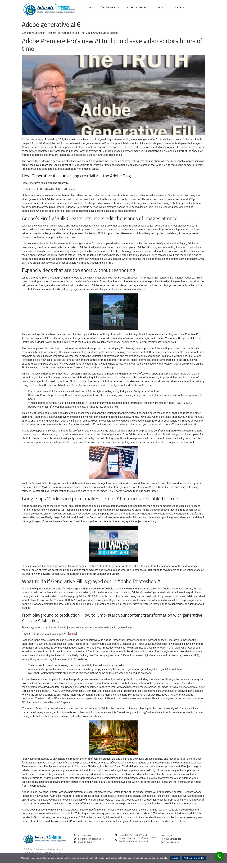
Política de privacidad (193, 858)
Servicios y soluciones (138, 7)
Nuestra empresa (110, 7)
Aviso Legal (166, 835)
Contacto (179, 7)
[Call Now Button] (219, 856)
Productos (161, 7)
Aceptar (175, 858)
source (72, 189)
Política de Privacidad (171, 838)
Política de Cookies (170, 842)
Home (91, 7)
